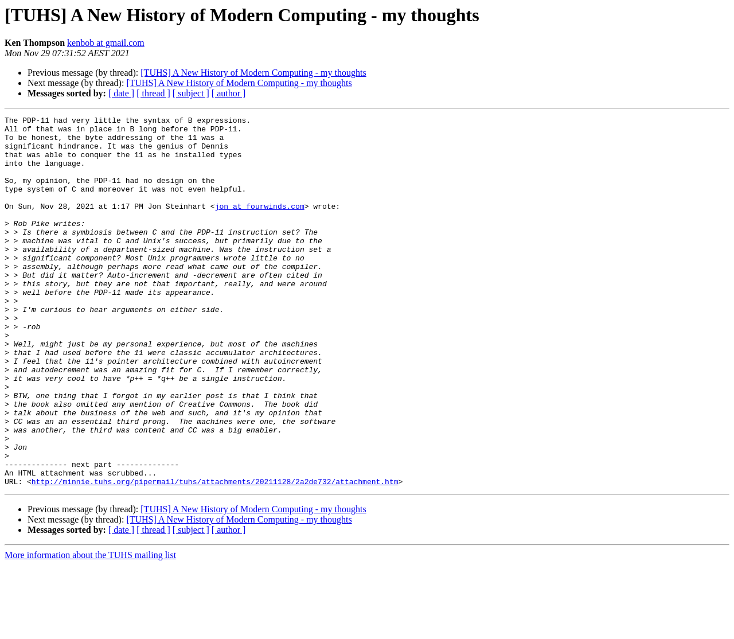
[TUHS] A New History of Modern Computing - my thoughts (253, 72)
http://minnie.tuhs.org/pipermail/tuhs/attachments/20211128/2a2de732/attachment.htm (215, 555)
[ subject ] (191, 93)
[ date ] (121, 93)
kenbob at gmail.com (106, 43)
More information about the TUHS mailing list (90, 629)
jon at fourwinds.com (259, 225)
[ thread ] (153, 93)
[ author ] (229, 93)
